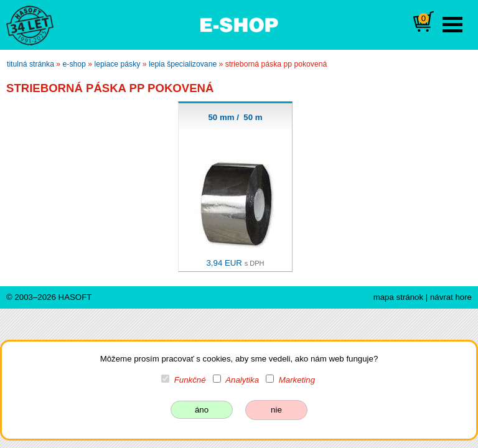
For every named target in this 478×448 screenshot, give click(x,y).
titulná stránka (30, 64)
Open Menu (452, 25)
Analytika (242, 380)
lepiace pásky (117, 64)
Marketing (297, 380)
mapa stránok (398, 297)
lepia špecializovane (183, 64)
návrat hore (451, 297)
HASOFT (75, 297)
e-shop (74, 64)
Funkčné (190, 380)
